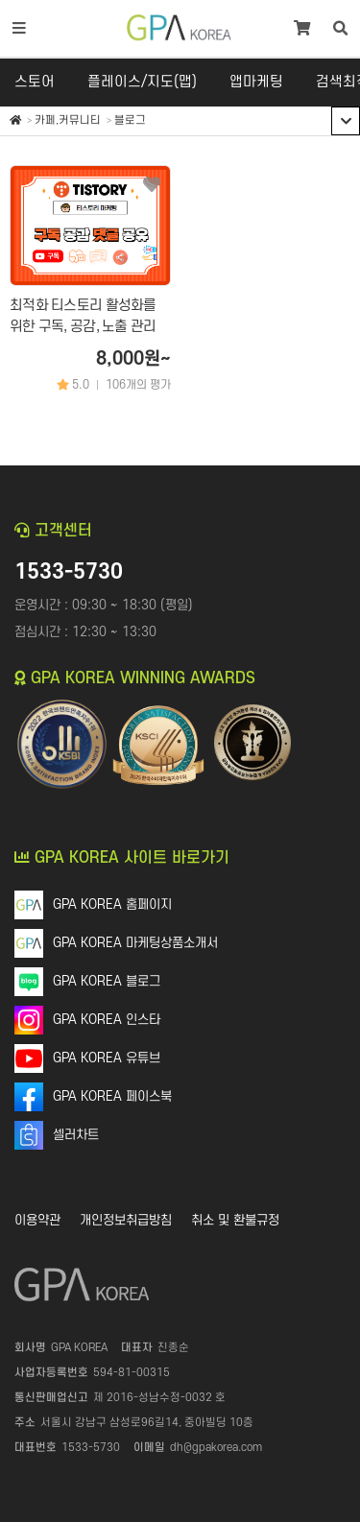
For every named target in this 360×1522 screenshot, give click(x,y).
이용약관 (37, 1220)
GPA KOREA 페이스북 (112, 1096)
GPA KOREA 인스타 (106, 1019)
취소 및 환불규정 (235, 1220)
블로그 (130, 120)
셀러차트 (76, 1135)
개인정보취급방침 (126, 1220)
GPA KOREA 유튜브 (106, 1058)
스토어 (34, 82)
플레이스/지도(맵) (142, 82)
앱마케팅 (256, 82)
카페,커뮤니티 (68, 120)
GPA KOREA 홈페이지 (112, 904)
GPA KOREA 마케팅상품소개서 (135, 943)
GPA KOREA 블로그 (106, 981)
